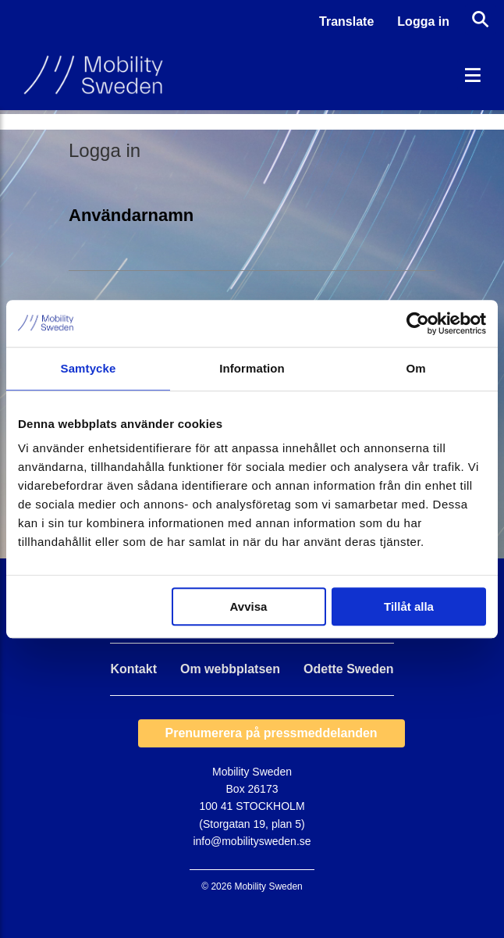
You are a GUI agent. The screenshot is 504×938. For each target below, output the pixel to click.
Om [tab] (415, 368)
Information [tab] (252, 368)
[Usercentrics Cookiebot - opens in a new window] (418, 323)
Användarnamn (131, 215)
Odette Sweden (348, 669)
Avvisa (249, 606)
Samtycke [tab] (88, 368)
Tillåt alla (409, 606)
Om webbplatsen (230, 669)
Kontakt (133, 669)
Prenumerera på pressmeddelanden (271, 733)
